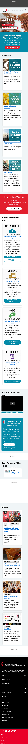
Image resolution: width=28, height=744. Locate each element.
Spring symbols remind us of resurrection (10, 107)
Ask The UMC (14, 209)
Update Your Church (12, 260)
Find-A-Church (6, 711)
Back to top (14, 656)
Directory (5, 705)
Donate (3, 696)
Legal (3, 740)
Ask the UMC (5, 714)
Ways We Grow (8, 24)
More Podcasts (13, 467)
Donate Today (9, 444)
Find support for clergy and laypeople (12, 364)
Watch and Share (12, 412)
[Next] (6, 466)
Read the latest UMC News (12, 281)
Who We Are (5, 675)
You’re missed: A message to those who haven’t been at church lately (12, 565)
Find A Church (12, 257)
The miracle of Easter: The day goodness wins (11, 73)
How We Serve (6, 524)
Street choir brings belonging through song (11, 597)
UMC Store (5, 702)
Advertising (5, 737)
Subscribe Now (12, 47)
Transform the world (12, 342)
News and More (5, 688)
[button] (26, 10)
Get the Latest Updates (12, 300)
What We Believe (8, 172)
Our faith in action (9, 28)
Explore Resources (12, 381)
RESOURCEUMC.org (7, 717)
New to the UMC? (15, 561)
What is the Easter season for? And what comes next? (12, 143)
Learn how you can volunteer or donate (12, 322)
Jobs (2, 734)
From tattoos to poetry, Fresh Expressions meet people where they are (11, 529)
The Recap (13, 470)
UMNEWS (4, 720)
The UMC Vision (7, 626)
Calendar (4, 708)
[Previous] (4, 466)
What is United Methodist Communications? (9, 448)
